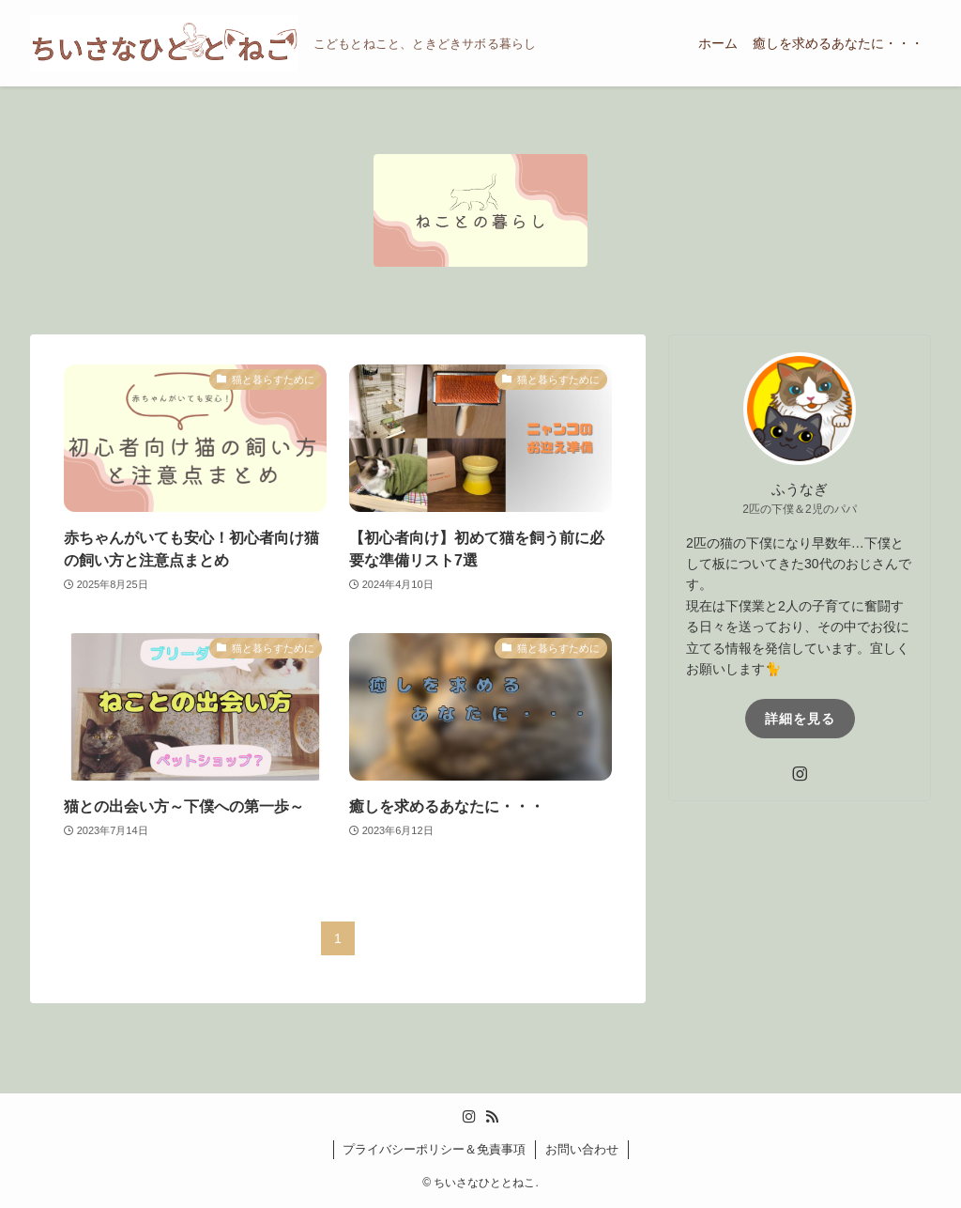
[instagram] (799, 774)
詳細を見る (800, 718)
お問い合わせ (581, 1149)
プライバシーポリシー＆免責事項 (434, 1149)
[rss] (491, 1116)
